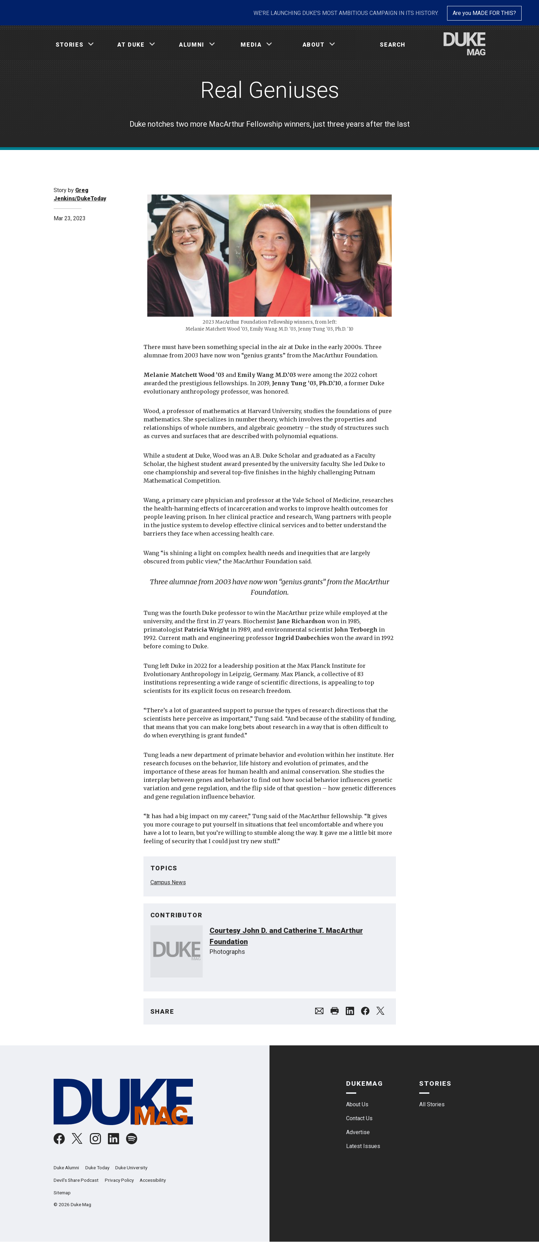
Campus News (168, 882)
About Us (357, 1104)
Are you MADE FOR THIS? (484, 13)
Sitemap (62, 1192)
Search (393, 44)
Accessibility (153, 1180)
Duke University (131, 1167)
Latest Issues (363, 1146)
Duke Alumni (66, 1167)
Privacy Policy (119, 1180)
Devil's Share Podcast (76, 1180)
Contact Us (359, 1118)
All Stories (432, 1104)
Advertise (358, 1132)
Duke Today (97, 1167)
